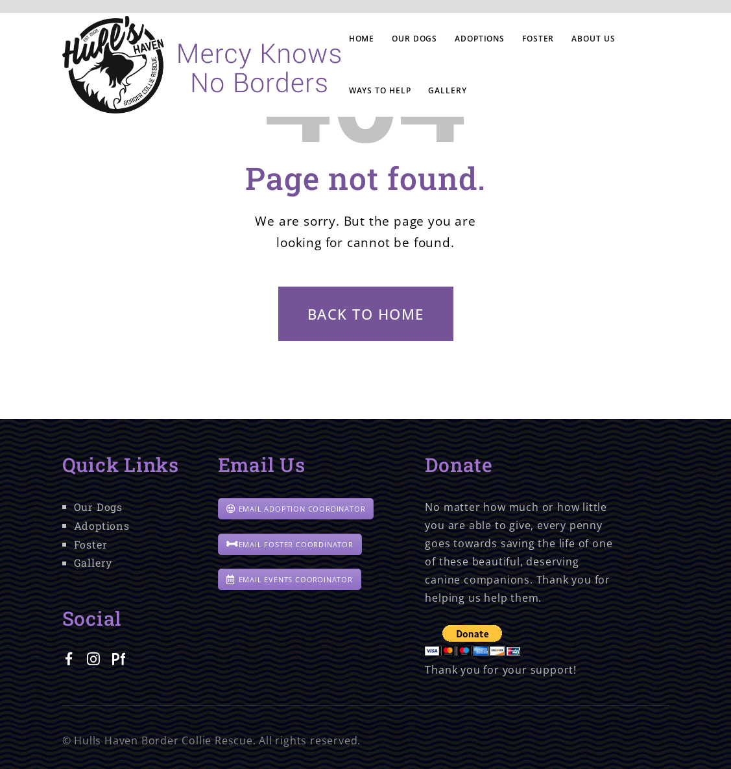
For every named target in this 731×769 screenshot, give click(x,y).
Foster (91, 544)
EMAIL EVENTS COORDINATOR (289, 579)
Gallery (93, 562)
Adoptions (102, 525)
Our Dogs (98, 507)
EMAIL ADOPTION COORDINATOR (296, 509)
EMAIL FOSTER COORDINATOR (290, 544)
